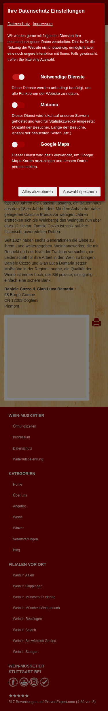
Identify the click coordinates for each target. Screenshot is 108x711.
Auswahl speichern (80, 191)
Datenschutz (18, 23)
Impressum (43, 23)
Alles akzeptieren (37, 191)
